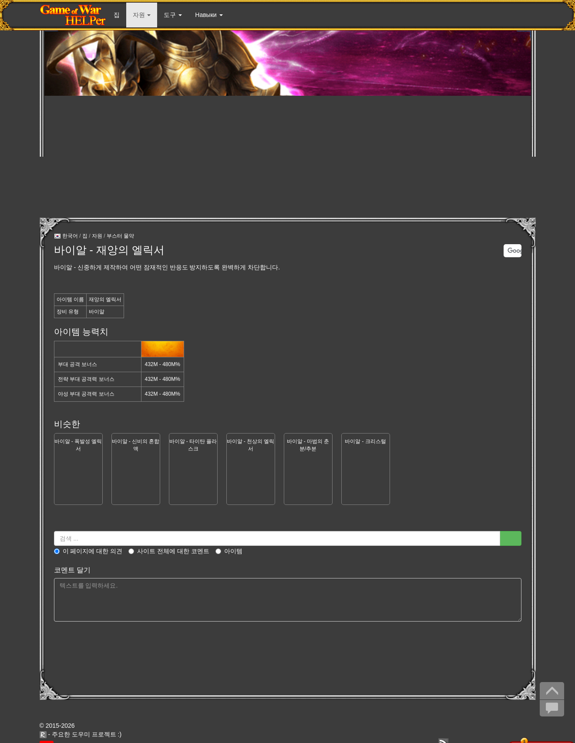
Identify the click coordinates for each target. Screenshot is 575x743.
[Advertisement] (287, 157)
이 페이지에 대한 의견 (88, 551)
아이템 (228, 551)
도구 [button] (173, 14)
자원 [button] (142, 14)
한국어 (66, 236)
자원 (97, 236)
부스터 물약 (120, 236)
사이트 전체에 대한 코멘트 (168, 551)
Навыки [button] (208, 14)
